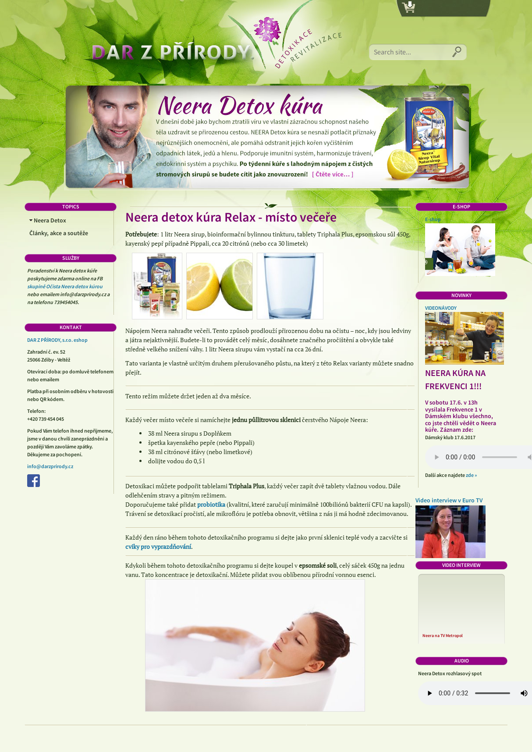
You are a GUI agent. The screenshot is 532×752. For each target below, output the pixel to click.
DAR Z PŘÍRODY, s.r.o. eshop (57, 340)
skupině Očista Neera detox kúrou (65, 286)
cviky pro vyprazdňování (158, 546)
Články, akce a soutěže (58, 233)
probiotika (211, 504)
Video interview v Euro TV (448, 501)
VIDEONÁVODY (441, 308)
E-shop (433, 219)
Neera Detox (47, 221)
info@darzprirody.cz (50, 466)
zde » (471, 475)
